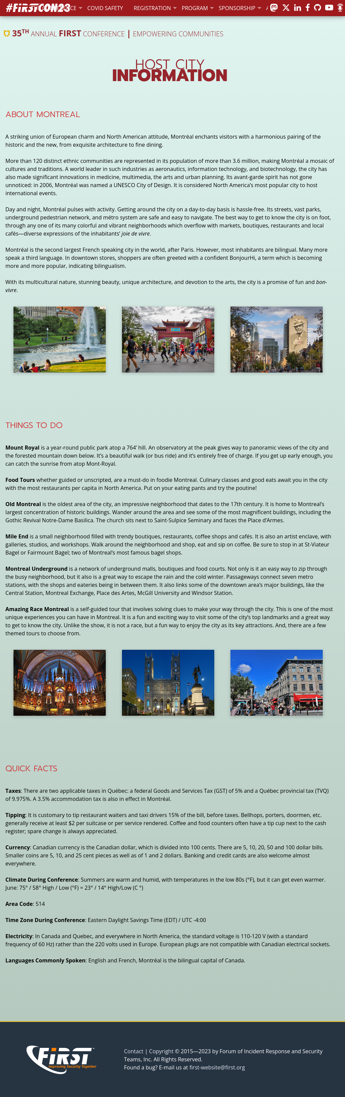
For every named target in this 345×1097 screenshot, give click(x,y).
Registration (152, 8)
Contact (133, 1051)
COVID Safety (105, 8)
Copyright (161, 1051)
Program (195, 8)
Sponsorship (237, 8)
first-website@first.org (217, 1067)
